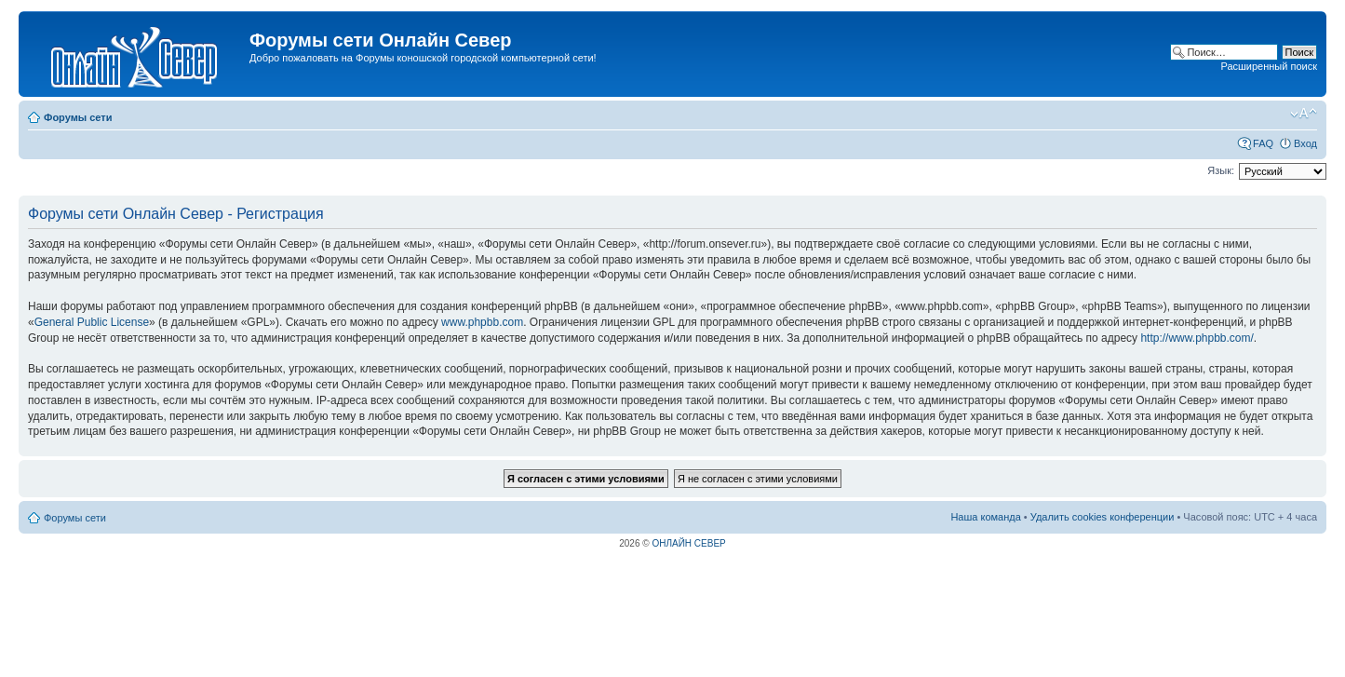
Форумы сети (78, 117)
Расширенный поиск (1268, 66)
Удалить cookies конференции (1102, 516)
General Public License (91, 322)
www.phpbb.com (482, 322)
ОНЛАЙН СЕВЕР (688, 543)
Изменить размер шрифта (1303, 113)
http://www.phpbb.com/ (1196, 338)
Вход (1305, 143)
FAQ (1263, 143)
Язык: (1220, 170)
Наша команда (985, 516)
